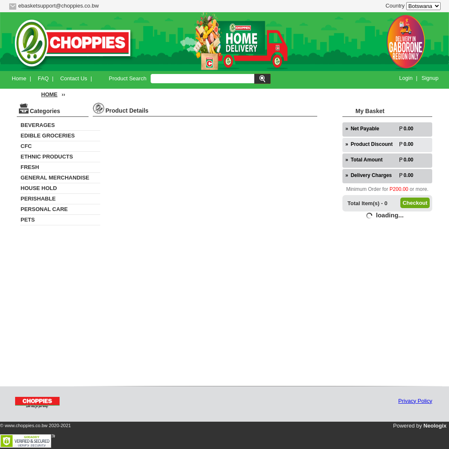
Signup (430, 78)
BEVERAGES (38, 125)
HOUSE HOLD (39, 188)
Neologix (434, 426)
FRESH (30, 167)
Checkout (414, 203)
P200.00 (398, 189)
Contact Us (73, 78)
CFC (26, 146)
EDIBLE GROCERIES (48, 135)
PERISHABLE (38, 198)
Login (405, 78)
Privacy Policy (415, 401)
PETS (28, 220)
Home (19, 78)
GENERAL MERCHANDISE (55, 177)
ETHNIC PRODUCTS (47, 156)
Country (395, 6)
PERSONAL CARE (44, 209)
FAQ (43, 78)
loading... (390, 215)
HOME (49, 94)
